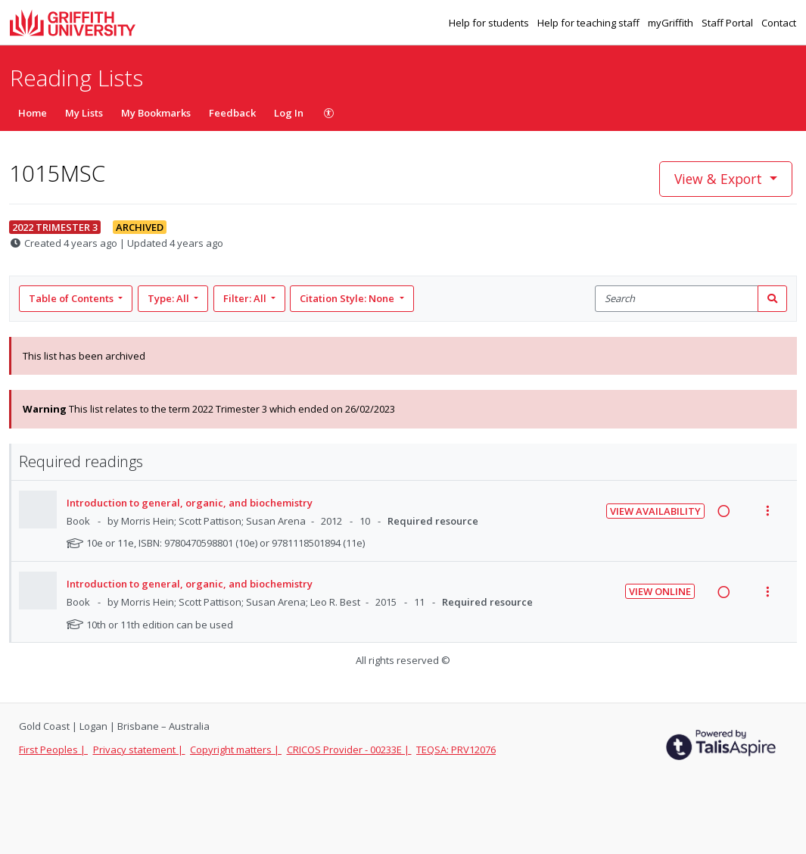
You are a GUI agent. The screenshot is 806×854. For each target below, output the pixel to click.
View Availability (655, 511)
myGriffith (672, 23)
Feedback (232, 113)
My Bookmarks (156, 113)
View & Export (720, 179)
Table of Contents (72, 298)
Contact (778, 23)
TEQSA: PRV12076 (456, 749)
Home (32, 113)
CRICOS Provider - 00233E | (349, 749)
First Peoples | (53, 749)
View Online (660, 591)
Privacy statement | (139, 749)
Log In (288, 113)
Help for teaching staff (589, 23)
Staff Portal (728, 23)
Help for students (490, 23)
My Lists (84, 113)
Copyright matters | (236, 749)
